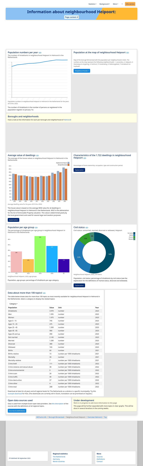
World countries (59, 461)
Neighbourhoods (81, 71)
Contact (100, 461)
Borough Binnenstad (56, 417)
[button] (122, 4)
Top (105, 417)
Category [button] (12, 304)
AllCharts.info (41, 417)
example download (15, 394)
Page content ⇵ (71, 17)
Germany (56, 459)
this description (57, 404)
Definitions (101, 459)
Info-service (130, 4)
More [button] (115, 4)
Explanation (13, 220)
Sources (100, 457)
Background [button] (104, 4)
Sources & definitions (17, 411)
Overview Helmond (94, 417)
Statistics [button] (92, 4)
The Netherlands (59, 457)
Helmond (67, 120)
